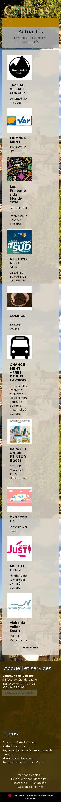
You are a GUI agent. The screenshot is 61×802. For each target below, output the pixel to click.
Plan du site (38, 782)
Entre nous (37, 38)
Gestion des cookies (30, 786)
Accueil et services (27, 668)
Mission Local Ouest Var (17, 758)
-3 (28, 647)
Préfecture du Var (14, 746)
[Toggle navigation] (9, 22)
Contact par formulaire (19, 692)
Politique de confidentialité (29, 779)
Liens (11, 733)
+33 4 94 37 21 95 (13, 687)
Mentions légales (29, 775)
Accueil (20, 38)
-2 (25, 647)
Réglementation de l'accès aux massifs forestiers (27, 752)
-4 (31, 647)
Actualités (30, 42)
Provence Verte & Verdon (19, 742)
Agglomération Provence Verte (22, 762)
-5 (34, 647)
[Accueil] (29, 9)
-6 (36, 647)
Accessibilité (19, 782)
